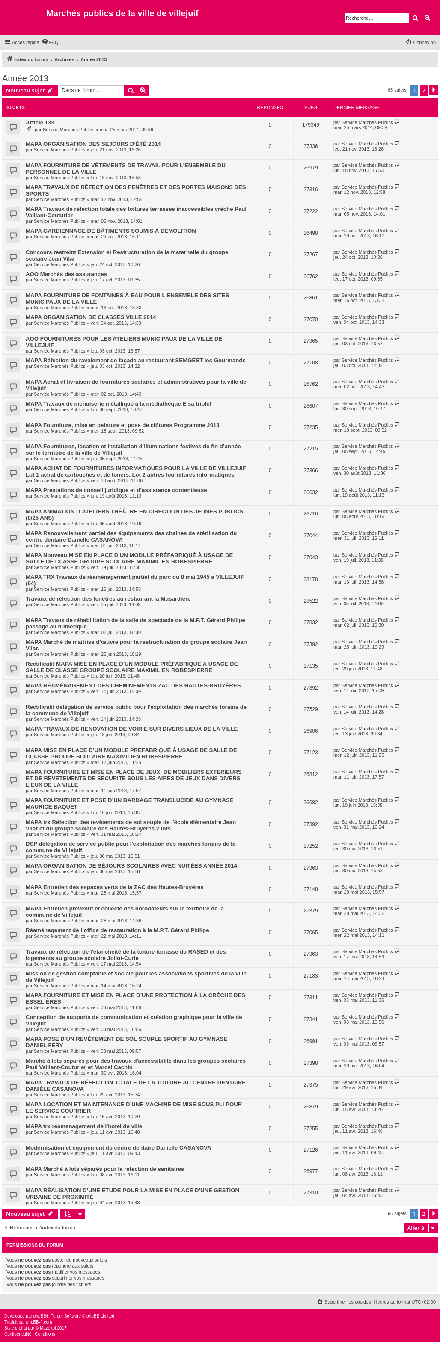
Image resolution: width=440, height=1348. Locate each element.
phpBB (39, 1316)
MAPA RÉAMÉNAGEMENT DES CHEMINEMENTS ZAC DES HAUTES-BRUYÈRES (133, 685)
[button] (433, 90)
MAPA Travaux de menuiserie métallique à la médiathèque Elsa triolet (118, 403)
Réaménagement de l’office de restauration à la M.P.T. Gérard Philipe (117, 930)
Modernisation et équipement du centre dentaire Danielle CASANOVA (118, 1147)
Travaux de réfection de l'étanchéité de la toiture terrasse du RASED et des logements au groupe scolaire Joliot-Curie (126, 954)
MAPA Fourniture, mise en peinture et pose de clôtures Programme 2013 (123, 425)
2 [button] (423, 90)
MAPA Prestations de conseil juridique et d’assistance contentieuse (116, 490)
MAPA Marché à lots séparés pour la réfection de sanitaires (105, 1169)
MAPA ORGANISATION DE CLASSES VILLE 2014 (91, 317)
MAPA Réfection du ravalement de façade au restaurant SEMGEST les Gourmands (136, 360)
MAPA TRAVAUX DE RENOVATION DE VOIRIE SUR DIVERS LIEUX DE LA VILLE (132, 729)
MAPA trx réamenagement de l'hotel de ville (84, 1126)
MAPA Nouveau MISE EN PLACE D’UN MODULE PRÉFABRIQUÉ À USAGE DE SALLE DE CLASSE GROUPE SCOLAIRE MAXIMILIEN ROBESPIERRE (129, 558)
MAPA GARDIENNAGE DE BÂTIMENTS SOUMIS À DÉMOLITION (111, 231)
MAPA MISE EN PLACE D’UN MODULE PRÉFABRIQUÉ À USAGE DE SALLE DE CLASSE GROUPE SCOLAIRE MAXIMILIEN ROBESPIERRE (131, 753)
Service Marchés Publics (68, 129)
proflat (21, 1328)
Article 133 (40, 122)
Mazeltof (48, 1328)
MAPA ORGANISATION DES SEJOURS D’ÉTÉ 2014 (93, 144)
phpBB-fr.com (39, 1322)
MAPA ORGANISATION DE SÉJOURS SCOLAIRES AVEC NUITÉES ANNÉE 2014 (131, 865)
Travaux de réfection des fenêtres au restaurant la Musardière (108, 598)
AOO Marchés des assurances (66, 274)
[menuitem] (50, 42)
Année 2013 (25, 78)
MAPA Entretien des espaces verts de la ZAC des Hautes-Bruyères (115, 887)
